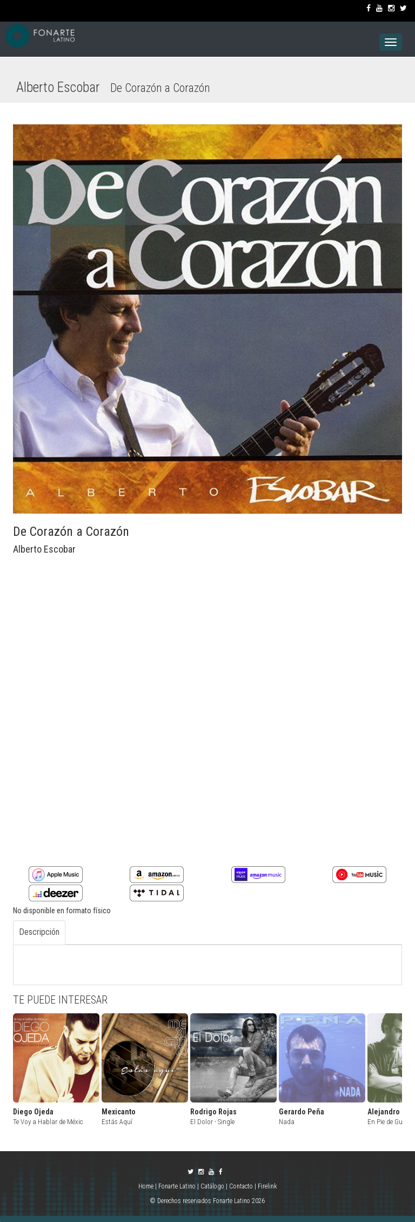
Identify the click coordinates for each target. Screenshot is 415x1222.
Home (146, 1186)
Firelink (267, 1186)
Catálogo (212, 1186)
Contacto (241, 1186)
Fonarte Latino (177, 1186)
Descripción (39, 932)
